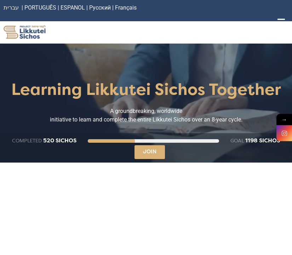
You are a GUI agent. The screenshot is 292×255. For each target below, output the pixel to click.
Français (126, 7)
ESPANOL (73, 7)
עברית (11, 7)
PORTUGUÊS (40, 7)
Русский (100, 7)
